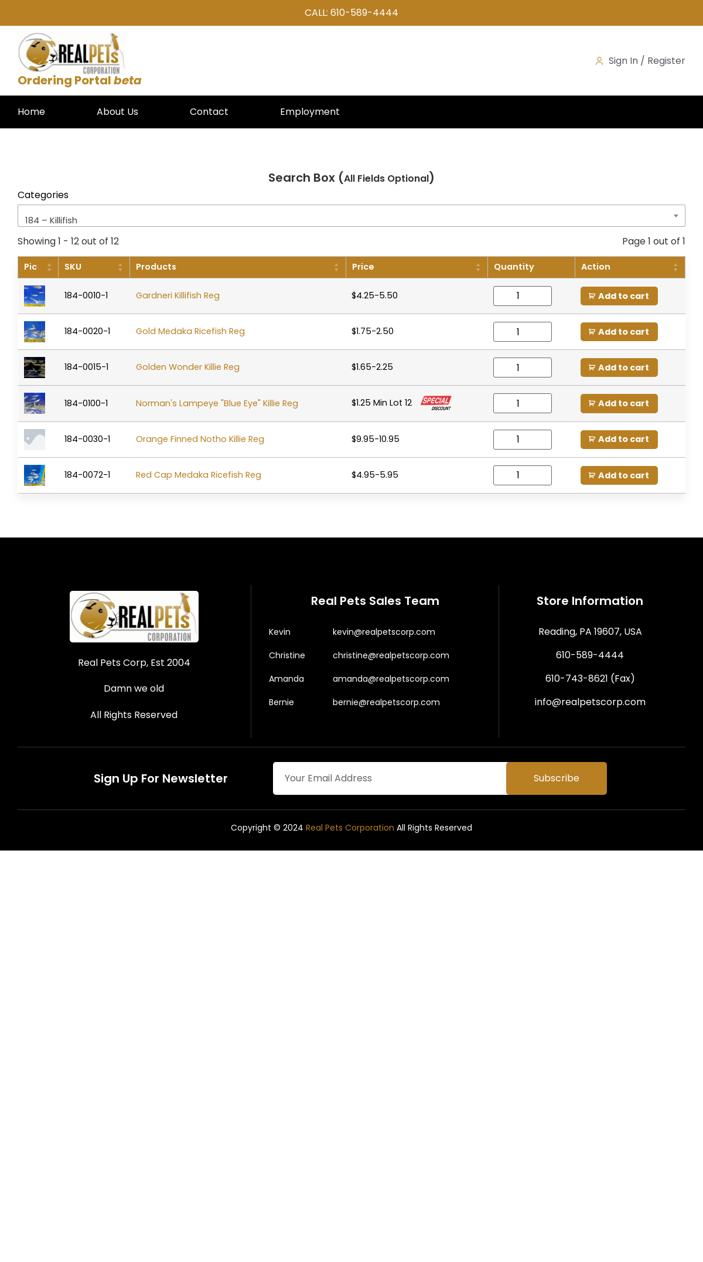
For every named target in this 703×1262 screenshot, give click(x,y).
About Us (117, 111)
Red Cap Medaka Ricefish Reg (198, 475)
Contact (209, 111)
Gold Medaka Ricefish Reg (190, 331)
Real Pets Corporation (350, 828)
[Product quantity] (522, 296)
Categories (43, 195)
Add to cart (623, 296)
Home (31, 111)
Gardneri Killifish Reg (178, 295)
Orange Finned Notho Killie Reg (200, 439)
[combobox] (351, 216)
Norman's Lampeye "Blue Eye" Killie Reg (217, 403)
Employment (310, 111)
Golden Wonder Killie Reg (188, 367)
